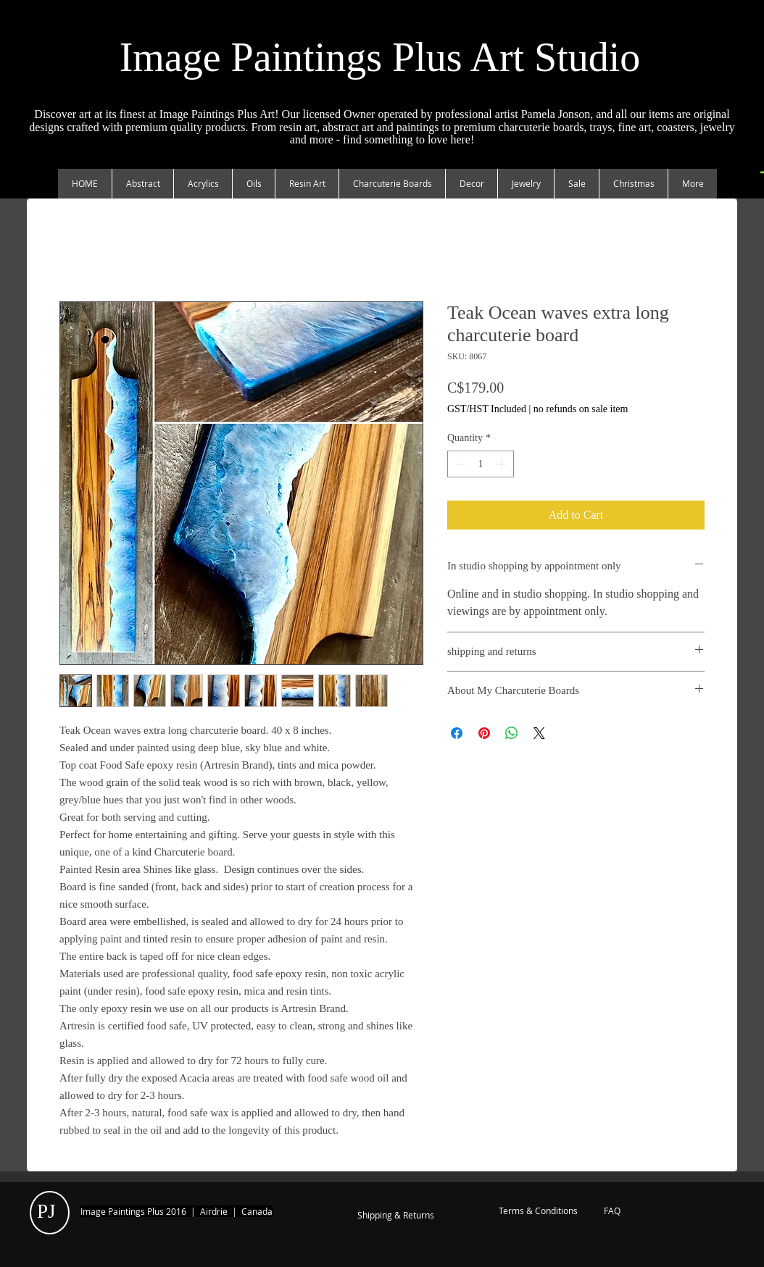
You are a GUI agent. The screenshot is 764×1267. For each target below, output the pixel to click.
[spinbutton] (481, 464)
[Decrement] (458, 464)
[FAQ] (612, 1211)
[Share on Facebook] (456, 733)
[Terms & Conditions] (537, 1211)
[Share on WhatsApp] (511, 733)
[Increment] (503, 464)
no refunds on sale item (580, 408)
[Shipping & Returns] (395, 1215)
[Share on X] (539, 733)
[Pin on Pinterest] (484, 733)
